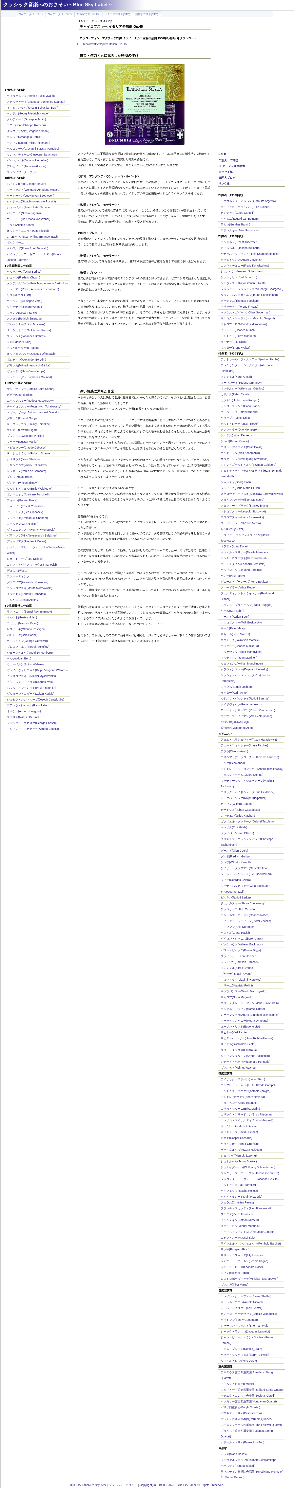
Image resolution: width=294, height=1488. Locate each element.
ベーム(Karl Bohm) (232, 610)
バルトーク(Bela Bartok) (22, 635)
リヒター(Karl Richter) (235, 692)
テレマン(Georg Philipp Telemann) (28, 142)
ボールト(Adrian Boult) (235, 616)
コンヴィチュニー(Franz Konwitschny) (245, 265)
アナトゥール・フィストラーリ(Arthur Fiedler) (250, 359)
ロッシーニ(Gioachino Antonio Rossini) (31, 201)
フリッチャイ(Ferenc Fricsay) (239, 306)
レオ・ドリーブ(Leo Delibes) (25, 558)
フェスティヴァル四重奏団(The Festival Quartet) (251, 1425)
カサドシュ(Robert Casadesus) (240, 809)
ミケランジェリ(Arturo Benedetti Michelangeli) (250, 1014)
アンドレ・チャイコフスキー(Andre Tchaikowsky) (252, 768)
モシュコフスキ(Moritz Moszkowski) (29, 588)
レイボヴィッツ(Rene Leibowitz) (241, 704)
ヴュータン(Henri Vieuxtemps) (26, 371)
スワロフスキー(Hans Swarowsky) (242, 517)
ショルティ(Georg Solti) (236, 482)
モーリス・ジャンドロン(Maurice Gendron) (248, 1231)
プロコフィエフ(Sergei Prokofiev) (28, 646)
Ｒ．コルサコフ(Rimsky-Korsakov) (29, 424)
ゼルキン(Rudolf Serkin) (236, 897)
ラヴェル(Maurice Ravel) (22, 623)
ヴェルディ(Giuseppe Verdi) (24, 301)
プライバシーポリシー (123, 1485)
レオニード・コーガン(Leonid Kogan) (244, 1261)
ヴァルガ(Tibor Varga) (234, 1284)
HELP (222, 154)
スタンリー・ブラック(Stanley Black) (244, 505)
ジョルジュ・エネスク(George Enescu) (32, 723)
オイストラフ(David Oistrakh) (239, 1132)
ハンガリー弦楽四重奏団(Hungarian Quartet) (249, 1401)
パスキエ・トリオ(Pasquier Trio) (241, 1413)
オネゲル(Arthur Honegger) (24, 711)
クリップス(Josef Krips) (236, 417)
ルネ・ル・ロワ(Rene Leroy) (239, 1360)
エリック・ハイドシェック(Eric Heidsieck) (247, 792)
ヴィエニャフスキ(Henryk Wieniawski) (31, 529)
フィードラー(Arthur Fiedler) (239, 587)
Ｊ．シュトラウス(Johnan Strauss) (29, 330)
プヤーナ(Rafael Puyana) (236, 973)
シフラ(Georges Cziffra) (236, 880)
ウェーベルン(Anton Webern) (25, 664)
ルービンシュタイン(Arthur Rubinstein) (245, 1055)
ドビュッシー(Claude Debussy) (26, 447)
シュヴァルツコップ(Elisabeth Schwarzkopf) (249, 1460)
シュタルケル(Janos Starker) (239, 1161)
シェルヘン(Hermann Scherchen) (242, 271)
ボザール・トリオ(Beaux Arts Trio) (242, 1442)
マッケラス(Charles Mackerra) (240, 646)
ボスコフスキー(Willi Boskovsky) (241, 622)
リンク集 (224, 183)
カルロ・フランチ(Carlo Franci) (241, 406)
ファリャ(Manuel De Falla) (24, 717)
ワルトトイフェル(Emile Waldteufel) (30, 488)
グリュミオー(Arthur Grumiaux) (240, 1143)
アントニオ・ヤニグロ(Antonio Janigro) (246, 1091)
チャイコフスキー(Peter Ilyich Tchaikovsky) (34, 406)
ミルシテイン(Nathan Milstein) (240, 1220)
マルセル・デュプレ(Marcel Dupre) (243, 1009)
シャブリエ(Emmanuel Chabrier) (27, 518)
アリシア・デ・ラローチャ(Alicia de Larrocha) (250, 757)
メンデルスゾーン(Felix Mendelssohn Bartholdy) (37, 283)
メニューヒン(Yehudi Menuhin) (240, 1226)
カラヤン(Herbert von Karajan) (240, 400)
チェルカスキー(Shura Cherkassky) (243, 903)
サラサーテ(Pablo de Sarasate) (26, 471)
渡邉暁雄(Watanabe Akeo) (237, 727)
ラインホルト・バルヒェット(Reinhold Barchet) (251, 1243)
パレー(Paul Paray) (233, 575)
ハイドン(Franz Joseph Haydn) (26, 183)
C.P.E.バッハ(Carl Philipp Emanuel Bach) (33, 236)
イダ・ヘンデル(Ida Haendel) (239, 1102)
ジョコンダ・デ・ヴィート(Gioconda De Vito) (250, 1179)
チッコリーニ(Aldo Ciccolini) (238, 909)
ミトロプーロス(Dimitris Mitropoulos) (244, 324)
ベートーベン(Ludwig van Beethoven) (30, 195)
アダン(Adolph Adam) (20, 224)
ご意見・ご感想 (228, 160)
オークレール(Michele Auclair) (239, 1126)
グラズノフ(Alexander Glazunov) (27, 582)
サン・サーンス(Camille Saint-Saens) (30, 389)
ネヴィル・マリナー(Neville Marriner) (244, 552)
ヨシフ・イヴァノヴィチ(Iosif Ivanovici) (32, 564)
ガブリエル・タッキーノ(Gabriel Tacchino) (248, 821)
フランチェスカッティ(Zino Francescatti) (247, 1208)
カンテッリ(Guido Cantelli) (237, 212)
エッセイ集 (225, 172)
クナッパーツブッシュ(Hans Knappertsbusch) (250, 253)
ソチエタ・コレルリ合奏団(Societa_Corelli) (248, 1395)
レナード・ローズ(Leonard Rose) (242, 1267)
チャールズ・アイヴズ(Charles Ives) (30, 682)
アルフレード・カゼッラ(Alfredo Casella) (33, 728)
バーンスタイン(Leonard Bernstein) (243, 564)
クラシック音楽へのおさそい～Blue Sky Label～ (58, 4)
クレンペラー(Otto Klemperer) (240, 429)
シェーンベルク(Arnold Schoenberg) (30, 652)
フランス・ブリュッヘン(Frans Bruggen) (246, 604)
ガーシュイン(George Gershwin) (27, 640)
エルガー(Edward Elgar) (22, 430)
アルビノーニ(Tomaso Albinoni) (26, 166)
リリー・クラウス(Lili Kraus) (239, 1050)
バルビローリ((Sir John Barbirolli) (242, 569)
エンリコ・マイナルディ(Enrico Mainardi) (247, 1120)
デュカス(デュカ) (17, 570)
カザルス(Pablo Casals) (236, 394)
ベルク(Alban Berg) (19, 658)
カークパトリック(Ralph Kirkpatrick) (244, 798)
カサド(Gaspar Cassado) (236, 1138)
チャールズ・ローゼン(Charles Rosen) (245, 915)
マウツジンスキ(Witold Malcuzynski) (243, 991)
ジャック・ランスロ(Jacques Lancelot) (245, 1331)
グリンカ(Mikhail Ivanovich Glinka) (29, 365)
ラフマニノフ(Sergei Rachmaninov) (29, 611)
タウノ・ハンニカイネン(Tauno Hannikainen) (249, 294)
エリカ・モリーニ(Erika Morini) (240, 1108)
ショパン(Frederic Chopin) (23, 277)
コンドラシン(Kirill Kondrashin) (240, 453)
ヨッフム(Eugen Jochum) (237, 686)
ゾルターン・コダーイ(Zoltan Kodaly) (30, 693)
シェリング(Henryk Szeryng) (239, 1155)
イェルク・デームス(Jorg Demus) (242, 774)
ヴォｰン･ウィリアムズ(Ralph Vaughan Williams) (37, 670)
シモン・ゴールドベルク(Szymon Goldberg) (248, 464)
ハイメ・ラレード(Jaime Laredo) (241, 1196)
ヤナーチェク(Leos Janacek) (25, 512)
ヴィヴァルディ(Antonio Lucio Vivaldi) (31, 95)
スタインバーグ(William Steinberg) (242, 499)
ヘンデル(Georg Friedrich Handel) (28, 113)
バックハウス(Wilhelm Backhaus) (242, 944)
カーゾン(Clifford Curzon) (237, 803)
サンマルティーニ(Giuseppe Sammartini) (33, 154)
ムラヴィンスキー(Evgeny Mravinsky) (244, 669)
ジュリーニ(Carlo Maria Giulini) (240, 488)
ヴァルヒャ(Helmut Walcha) (238, 1067)
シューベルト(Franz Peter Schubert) (30, 207)
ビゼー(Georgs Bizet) (20, 394)
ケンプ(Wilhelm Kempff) (236, 862)
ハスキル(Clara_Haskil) (235, 932)
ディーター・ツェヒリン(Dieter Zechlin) (246, 921)
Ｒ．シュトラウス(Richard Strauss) (29, 453)
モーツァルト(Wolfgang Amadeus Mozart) (33, 189)
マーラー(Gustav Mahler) (22, 441)
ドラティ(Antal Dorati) (235, 546)
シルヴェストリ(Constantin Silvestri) (244, 283)
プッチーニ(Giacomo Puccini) (25, 435)
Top (109, 21)
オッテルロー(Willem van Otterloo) (242, 388)
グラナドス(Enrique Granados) (26, 594)
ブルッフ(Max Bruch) (20, 476)
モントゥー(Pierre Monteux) (238, 336)
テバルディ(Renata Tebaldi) (238, 1465)
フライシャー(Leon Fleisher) (239, 956)
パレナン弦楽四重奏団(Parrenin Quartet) (246, 1419)
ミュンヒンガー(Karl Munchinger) (242, 663)
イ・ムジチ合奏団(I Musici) (238, 1383)
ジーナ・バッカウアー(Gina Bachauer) (245, 885)
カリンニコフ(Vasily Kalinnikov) (27, 465)
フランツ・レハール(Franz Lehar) (28, 705)
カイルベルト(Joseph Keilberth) (241, 248)
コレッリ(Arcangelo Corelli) (24, 137)
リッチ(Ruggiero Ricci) (235, 1249)
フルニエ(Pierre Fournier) (237, 1214)
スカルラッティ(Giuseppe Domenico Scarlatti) (36, 101)
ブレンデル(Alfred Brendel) (238, 967)
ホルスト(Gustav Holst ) (22, 617)
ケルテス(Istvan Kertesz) (236, 435)
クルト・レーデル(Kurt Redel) (239, 423)
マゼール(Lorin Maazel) (235, 634)
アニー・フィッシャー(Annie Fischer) (244, 745)
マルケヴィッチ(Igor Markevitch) (241, 651)
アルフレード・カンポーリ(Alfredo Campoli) (249, 1085)
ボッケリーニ (15, 242)
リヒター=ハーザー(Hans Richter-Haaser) (247, 1038)
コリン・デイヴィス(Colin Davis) (241, 447)
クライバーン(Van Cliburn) (237, 833)
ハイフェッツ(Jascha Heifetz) (239, 1190)
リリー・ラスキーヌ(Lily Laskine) (242, 1255)
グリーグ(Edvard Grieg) (22, 418)
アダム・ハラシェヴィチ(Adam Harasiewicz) (249, 739)
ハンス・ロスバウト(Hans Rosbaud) (244, 558)
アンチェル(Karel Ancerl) (236, 376)
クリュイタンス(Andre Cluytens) (241, 259)
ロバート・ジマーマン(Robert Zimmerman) (248, 710)
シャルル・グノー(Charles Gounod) (29, 377)
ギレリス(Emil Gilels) (234, 827)
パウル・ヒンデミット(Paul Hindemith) (31, 687)
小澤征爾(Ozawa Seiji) (235, 722)
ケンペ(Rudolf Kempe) (235, 441)
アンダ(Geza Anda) (233, 763)
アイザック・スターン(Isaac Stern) (243, 1079)
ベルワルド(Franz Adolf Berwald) (27, 248)
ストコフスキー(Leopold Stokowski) (243, 511)
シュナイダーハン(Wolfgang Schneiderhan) (248, 1167)
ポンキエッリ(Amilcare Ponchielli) (28, 494)
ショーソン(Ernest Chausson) (26, 506)
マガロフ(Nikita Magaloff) (237, 997)
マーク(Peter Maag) (233, 628)
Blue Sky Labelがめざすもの (88, 1485)
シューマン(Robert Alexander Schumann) (33, 289)
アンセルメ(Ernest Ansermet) (239, 242)
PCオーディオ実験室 (231, 166)
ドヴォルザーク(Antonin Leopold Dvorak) (33, 412)
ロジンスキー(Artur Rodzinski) (240, 230)
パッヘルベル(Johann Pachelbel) (27, 160)
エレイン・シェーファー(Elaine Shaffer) (246, 1296)
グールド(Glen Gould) (234, 850)
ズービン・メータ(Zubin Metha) (241, 523)
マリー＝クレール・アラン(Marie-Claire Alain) (250, 1003)
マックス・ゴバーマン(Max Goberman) (245, 312)
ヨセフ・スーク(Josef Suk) (238, 1237)
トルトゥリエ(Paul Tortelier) (238, 1184)
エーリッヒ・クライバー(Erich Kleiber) (245, 206)
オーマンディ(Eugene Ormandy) (241, 382)
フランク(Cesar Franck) (22, 312)
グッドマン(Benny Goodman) (239, 1319)
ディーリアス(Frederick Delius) (26, 541)
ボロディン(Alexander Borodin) (26, 359)
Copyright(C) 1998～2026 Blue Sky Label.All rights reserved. (182, 1485)
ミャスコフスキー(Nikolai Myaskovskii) (31, 676)
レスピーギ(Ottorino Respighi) (26, 629)
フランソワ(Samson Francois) (240, 962)
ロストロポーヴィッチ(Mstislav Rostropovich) (249, 1278)
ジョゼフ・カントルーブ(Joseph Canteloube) (35, 699)
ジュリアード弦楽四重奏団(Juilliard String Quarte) (252, 1389)
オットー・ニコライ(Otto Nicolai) (28, 230)
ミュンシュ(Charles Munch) (238, 330)
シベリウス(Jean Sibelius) (23, 459)
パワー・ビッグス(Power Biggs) (241, 950)
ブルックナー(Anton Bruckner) (26, 324)
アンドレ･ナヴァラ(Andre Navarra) (243, 1097)
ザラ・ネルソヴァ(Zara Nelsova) (241, 1149)
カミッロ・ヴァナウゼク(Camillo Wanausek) (249, 1313)
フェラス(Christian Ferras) (237, 1202)
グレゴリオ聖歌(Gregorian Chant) (28, 131)
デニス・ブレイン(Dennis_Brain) (241, 1348)
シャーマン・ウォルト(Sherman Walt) (245, 1325)
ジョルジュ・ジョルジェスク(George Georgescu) (252, 289)
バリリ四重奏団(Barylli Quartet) (240, 1407)
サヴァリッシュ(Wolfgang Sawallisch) (244, 458)
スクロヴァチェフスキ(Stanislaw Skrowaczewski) (252, 493)
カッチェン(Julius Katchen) (238, 815)
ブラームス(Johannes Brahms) (26, 336)
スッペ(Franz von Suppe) (23, 347)
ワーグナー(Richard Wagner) (25, 306)
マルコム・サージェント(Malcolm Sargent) (248, 318)
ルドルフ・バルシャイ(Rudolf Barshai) (245, 698)
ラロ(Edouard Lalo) (19, 342)
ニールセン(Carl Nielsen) (22, 523)
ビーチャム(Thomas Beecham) (240, 300)
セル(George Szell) (232, 529)
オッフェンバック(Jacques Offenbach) (31, 353)
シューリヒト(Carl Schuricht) (239, 277)
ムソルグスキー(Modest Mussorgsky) (30, 400)
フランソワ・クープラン (22, 172)
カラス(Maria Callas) (234, 1454)
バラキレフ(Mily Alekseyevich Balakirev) (32, 535)
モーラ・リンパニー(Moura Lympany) (244, 1020)
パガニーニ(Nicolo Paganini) (25, 213)
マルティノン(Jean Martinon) (239, 657)
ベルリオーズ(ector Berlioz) (24, 271)
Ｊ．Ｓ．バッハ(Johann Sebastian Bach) (32, 107)
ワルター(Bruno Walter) (235, 347)
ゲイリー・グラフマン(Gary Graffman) (245, 868)
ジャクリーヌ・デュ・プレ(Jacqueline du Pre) (250, 1173)
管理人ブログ (226, 177)
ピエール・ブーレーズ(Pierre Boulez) (244, 581)
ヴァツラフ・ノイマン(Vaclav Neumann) (246, 716)
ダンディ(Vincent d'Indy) (22, 482)
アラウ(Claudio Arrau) (234, 751)
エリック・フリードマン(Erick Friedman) (247, 1114)
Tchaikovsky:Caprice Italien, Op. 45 (105, 44)
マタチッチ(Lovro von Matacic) (240, 640)
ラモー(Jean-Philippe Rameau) (26, 125)
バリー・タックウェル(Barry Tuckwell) (245, 1354)
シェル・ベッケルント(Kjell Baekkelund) (246, 874)
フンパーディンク (18, 576)
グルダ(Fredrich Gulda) (235, 856)
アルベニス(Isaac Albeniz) (23, 599)
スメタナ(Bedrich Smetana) (24, 318)
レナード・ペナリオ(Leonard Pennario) (246, 1061)
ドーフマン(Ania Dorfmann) (238, 926)
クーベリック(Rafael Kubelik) (239, 412)
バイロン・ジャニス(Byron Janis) (242, 938)
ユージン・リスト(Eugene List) (240, 1026)
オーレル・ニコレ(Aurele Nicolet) (242, 1302)
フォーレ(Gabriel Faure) (22, 500)
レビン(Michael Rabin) (235, 1272)
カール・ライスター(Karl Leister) (241, 1308)
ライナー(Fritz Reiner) (235, 341)
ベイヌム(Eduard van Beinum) (240, 218)
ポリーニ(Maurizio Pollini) (237, 985)
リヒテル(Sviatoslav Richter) (238, 1044)
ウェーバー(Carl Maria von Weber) (28, 219)
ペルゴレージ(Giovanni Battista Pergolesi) (33, 148)
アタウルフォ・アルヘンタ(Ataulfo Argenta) (248, 201)
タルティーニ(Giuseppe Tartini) (26, 119)
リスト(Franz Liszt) (19, 295)
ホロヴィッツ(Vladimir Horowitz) (241, 979)
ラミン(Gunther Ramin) (235, 224)
